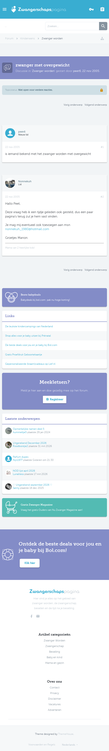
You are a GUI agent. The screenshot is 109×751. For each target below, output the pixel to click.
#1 (102, 147)
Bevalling (54, 651)
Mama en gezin (54, 663)
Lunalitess (18, 474)
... (6, 26)
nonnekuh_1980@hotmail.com (27, 229)
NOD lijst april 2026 (24, 470)
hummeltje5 (20, 432)
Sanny (16, 488)
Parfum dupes (20, 456)
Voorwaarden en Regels (41, 744)
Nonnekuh (24, 181)
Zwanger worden (43, 70)
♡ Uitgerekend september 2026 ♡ (32, 484)
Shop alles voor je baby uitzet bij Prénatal (28, 335)
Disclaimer (54, 698)
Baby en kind (54, 657)
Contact (54, 687)
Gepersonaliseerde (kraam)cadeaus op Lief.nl (30, 363)
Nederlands (68, 744)
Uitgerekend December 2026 (29, 443)
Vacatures (54, 704)
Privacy (54, 693)
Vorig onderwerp (73, 104)
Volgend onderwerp (96, 104)
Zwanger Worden (54, 640)
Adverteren (54, 710)
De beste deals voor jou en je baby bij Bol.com (31, 345)
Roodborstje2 (20, 446)
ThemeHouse (65, 734)
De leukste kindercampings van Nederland (29, 326)
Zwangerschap (54, 646)
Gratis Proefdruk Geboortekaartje (23, 354)
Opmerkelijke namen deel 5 (28, 428)
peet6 (77, 70)
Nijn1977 (18, 460)
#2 (102, 196)
